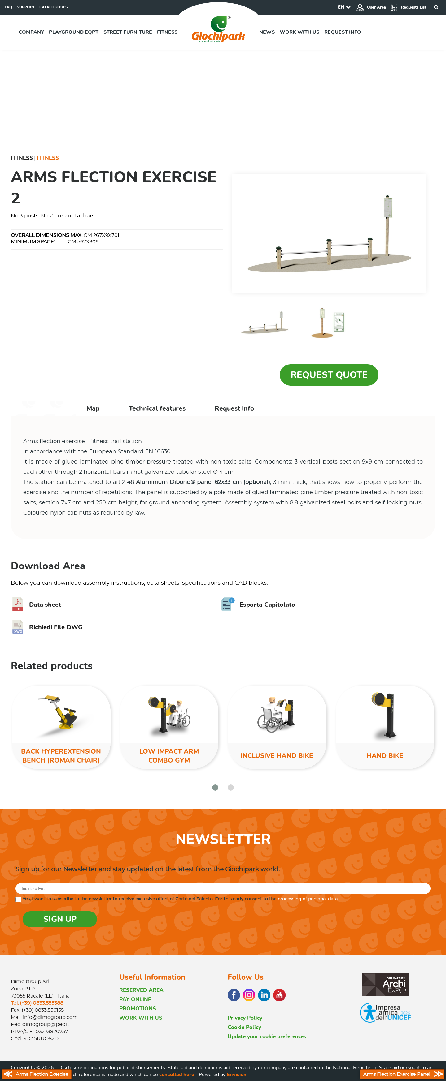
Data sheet (36, 604)
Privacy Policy (245, 1018)
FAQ (8, 7)
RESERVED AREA (141, 990)
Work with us (299, 32)
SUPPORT (26, 7)
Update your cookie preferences (267, 1036)
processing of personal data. (308, 899)
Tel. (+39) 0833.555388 (37, 1003)
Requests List (408, 7)
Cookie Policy (244, 1027)
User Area (371, 7)
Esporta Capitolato (258, 604)
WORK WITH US (140, 1018)
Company (31, 32)
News (267, 32)
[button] (215, 787)
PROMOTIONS (137, 1008)
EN (341, 7)
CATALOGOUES (53, 7)
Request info (342, 32)
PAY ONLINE (135, 999)
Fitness (167, 32)
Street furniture (127, 32)
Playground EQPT (73, 32)
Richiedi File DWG (47, 627)
